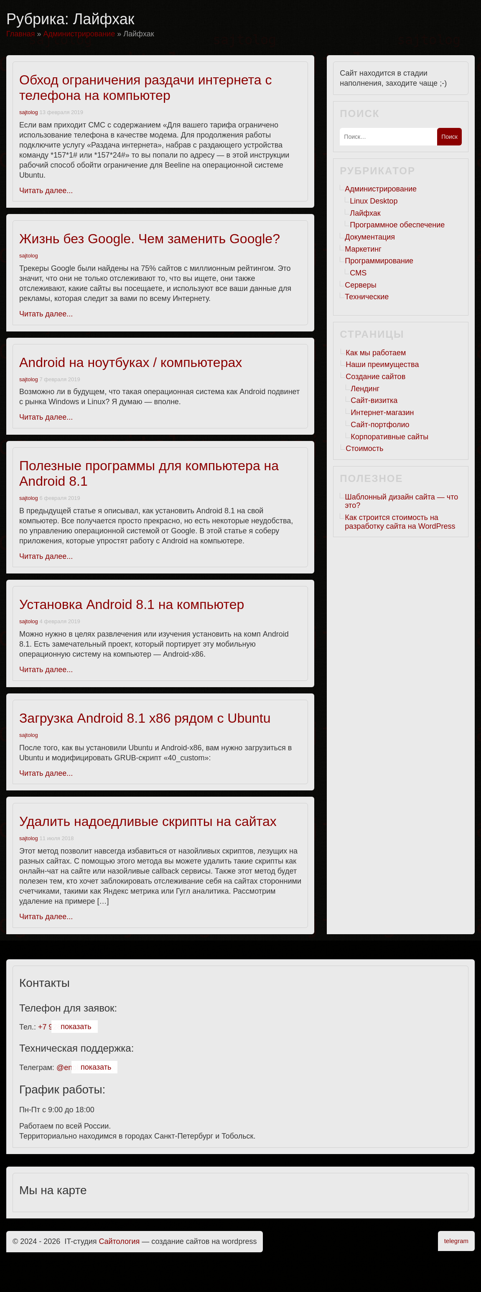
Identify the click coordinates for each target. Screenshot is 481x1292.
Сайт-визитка (374, 400)
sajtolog (28, 112)
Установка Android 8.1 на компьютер (131, 604)
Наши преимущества (382, 364)
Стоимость (364, 448)
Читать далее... (46, 190)
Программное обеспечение (397, 225)
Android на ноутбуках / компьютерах (130, 362)
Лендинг (365, 389)
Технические (367, 297)
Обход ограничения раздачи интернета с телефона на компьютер (145, 87)
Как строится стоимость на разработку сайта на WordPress (400, 521)
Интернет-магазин (382, 412)
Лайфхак (365, 213)
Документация (370, 237)
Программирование (379, 261)
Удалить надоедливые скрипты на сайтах (148, 821)
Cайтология (119, 1241)
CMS (358, 273)
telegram (456, 1240)
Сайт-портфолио (380, 424)
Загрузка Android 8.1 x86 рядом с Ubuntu (145, 718)
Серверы (360, 285)
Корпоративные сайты (389, 437)
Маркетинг (363, 249)
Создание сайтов (375, 376)
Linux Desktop (373, 201)
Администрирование (381, 189)
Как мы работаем (376, 353)
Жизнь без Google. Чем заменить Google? (149, 238)
